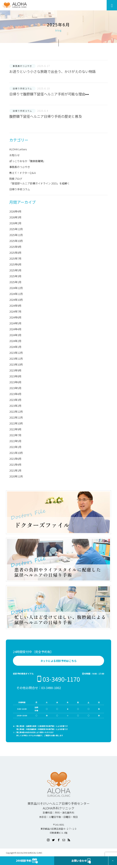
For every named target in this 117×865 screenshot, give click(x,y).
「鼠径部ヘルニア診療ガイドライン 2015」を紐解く (39, 183)
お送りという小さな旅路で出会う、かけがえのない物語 (52, 71)
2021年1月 (15, 470)
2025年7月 (15, 258)
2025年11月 (16, 235)
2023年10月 (16, 364)
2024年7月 (15, 311)
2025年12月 (16, 229)
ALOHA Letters (18, 149)
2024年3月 (15, 335)
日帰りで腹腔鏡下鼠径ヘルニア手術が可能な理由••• (49, 93)
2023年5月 (15, 388)
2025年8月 (15, 252)
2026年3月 (15, 217)
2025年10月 (16, 241)
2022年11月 (16, 417)
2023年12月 (16, 352)
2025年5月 (15, 270)
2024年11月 (16, 294)
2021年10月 (16, 453)
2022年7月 (15, 435)
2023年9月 (15, 370)
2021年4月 (15, 464)
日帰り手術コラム (19, 189)
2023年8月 (15, 376)
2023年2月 (15, 405)
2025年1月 (15, 282)
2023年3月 (15, 400)
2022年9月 (15, 429)
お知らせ (14, 155)
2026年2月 (15, 223)
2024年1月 (15, 347)
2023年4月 (15, 394)
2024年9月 (15, 305)
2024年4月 (15, 329)
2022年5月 (15, 441)
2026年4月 (15, 211)
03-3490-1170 (58, 679)
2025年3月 (15, 276)
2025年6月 (15, 264)
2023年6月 (15, 382)
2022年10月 (16, 423)
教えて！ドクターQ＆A (22, 173)
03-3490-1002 (51, 687)
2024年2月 (15, 341)
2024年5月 (15, 323)
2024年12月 (16, 288)
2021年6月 (15, 458)
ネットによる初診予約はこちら (58, 661)
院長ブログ (15, 178)
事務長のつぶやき (19, 167)
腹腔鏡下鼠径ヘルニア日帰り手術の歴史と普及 (45, 116)
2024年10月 (16, 299)
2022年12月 (16, 411)
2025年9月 (15, 247)
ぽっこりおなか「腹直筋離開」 (27, 161)
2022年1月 (15, 447)
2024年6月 (15, 317)
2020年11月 (16, 476)
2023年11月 (16, 358)
